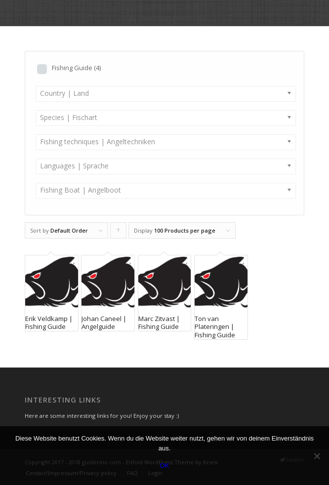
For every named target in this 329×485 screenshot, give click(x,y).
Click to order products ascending (118, 233)
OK (164, 465)
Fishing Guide (76, 67)
